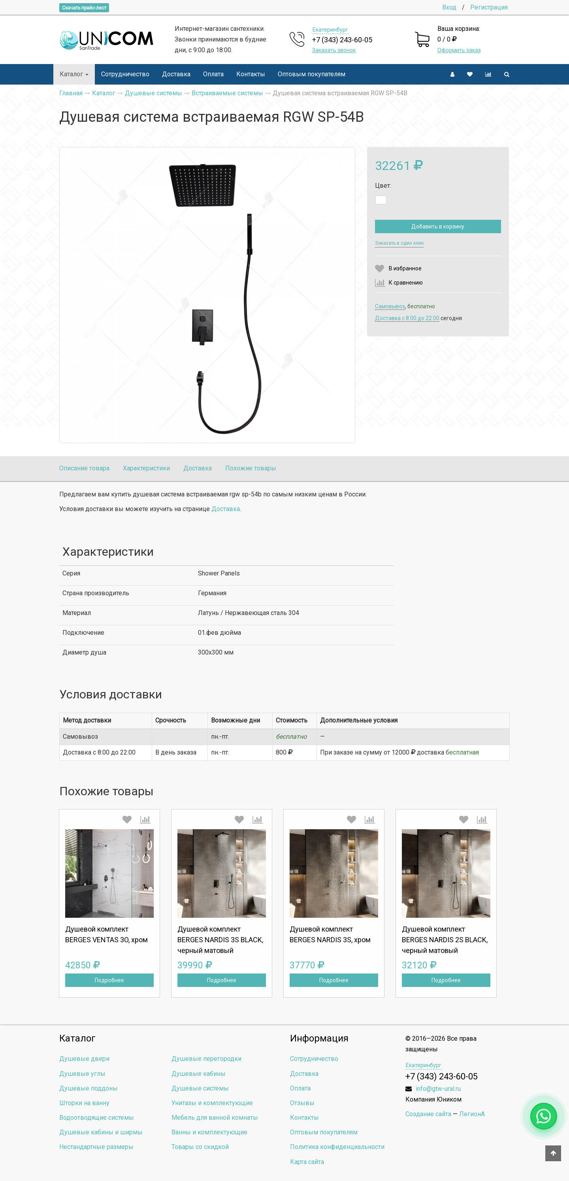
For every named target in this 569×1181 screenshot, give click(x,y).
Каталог (74, 74)
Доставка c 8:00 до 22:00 (407, 318)
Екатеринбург (330, 29)
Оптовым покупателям (311, 74)
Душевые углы (82, 1073)
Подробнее (109, 980)
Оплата (213, 74)
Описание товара (84, 468)
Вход (449, 7)
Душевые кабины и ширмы (101, 1132)
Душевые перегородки (206, 1058)
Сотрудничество (125, 74)
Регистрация (489, 7)
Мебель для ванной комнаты (214, 1117)
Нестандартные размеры (96, 1147)
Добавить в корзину (437, 226)
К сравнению (406, 282)
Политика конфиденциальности (337, 1147)
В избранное (405, 268)
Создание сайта (428, 1114)
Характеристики (146, 468)
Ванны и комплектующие (209, 1132)
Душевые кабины (198, 1073)
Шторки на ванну (84, 1103)
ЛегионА (472, 1114)
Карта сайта (307, 1162)
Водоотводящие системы (96, 1117)
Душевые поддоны (88, 1088)
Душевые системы (200, 1088)
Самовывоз (390, 306)
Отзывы (302, 1103)
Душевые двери (84, 1058)
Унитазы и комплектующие (212, 1103)
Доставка (176, 74)
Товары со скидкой (200, 1147)
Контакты (250, 74)
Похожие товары (250, 468)
